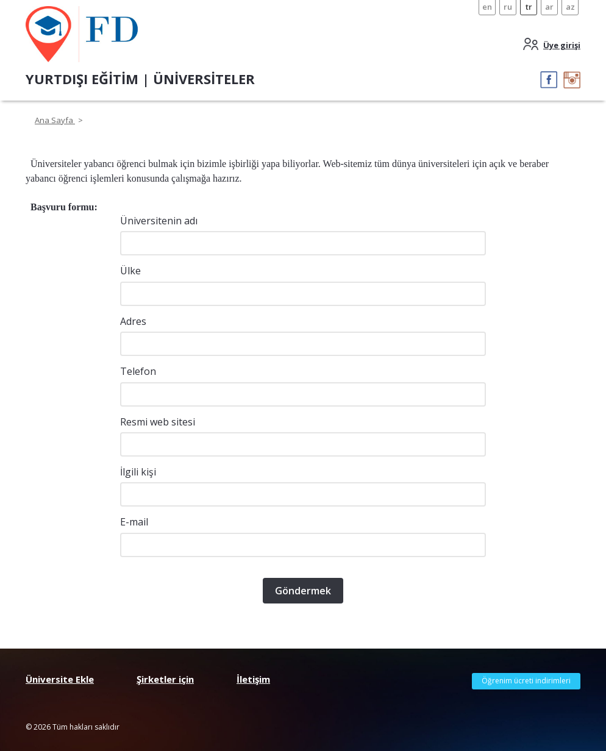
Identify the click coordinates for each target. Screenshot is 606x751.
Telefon (138, 371)
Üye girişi (561, 45)
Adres (133, 321)
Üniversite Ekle (60, 679)
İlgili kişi (138, 472)
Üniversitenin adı (159, 220)
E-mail (134, 522)
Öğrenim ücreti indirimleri (526, 680)
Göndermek (303, 590)
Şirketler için (165, 679)
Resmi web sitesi (157, 422)
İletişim (253, 679)
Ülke (130, 270)
